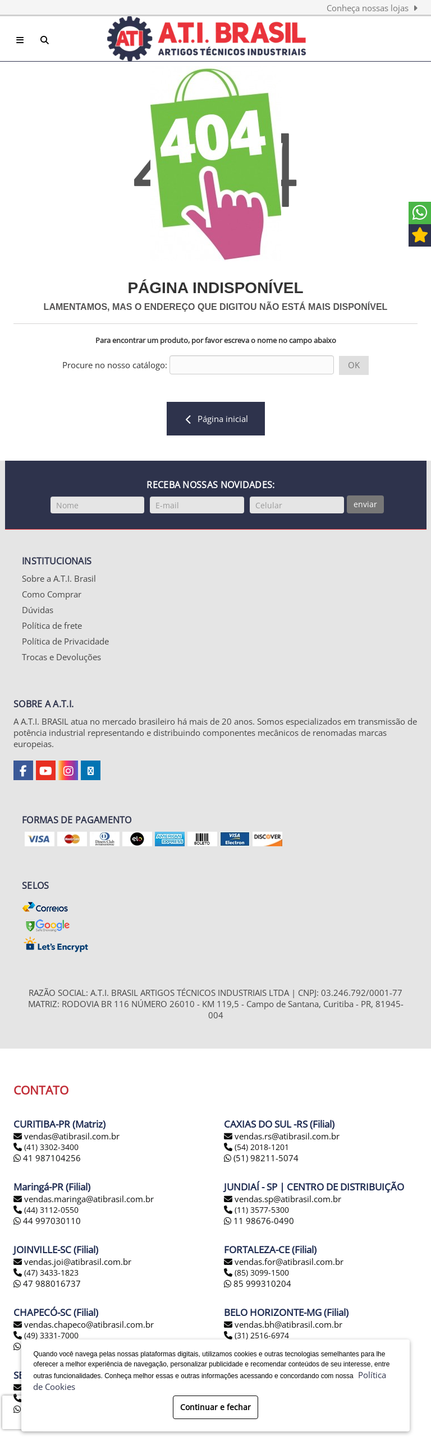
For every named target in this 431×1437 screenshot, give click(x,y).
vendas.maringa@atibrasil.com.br (89, 1198)
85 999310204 (257, 1283)
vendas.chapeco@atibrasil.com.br (89, 1324)
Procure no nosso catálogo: (114, 364)
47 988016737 (47, 1283)
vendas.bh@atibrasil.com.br (288, 1324)
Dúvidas (37, 609)
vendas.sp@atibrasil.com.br (288, 1198)
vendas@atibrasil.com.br (72, 1136)
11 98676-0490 (259, 1220)
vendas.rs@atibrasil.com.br (287, 1136)
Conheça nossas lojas (372, 7)
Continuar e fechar (215, 1407)
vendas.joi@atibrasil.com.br (77, 1261)
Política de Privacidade (65, 641)
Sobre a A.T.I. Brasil (59, 578)
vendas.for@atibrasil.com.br (289, 1261)
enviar (365, 504)
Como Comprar (51, 594)
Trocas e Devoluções (61, 656)
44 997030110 (47, 1220)
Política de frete (52, 625)
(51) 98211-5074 (261, 1157)
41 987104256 (47, 1157)
